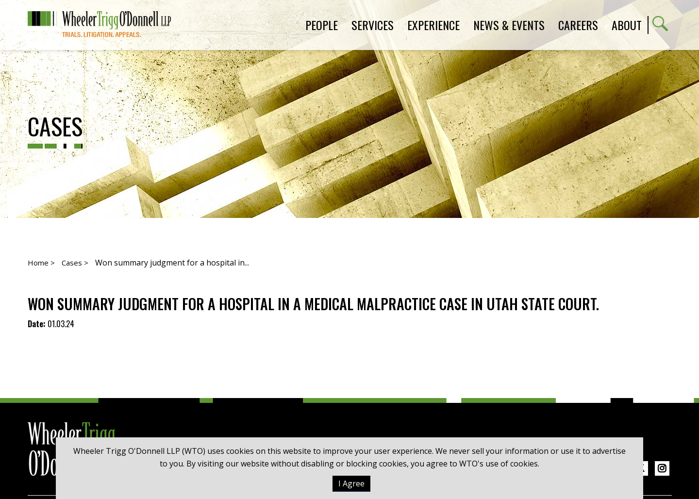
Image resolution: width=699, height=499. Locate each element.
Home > (41, 262)
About (627, 24)
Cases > (75, 262)
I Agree (351, 483)
